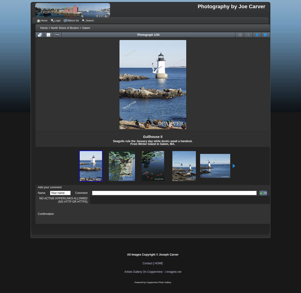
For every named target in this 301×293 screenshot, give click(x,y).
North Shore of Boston (65, 28)
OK (263, 193)
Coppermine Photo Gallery (158, 282)
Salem (86, 28)
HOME (159, 263)
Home (44, 28)
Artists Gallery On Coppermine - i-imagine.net (152, 271)
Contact (147, 263)
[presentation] (128, 214)
